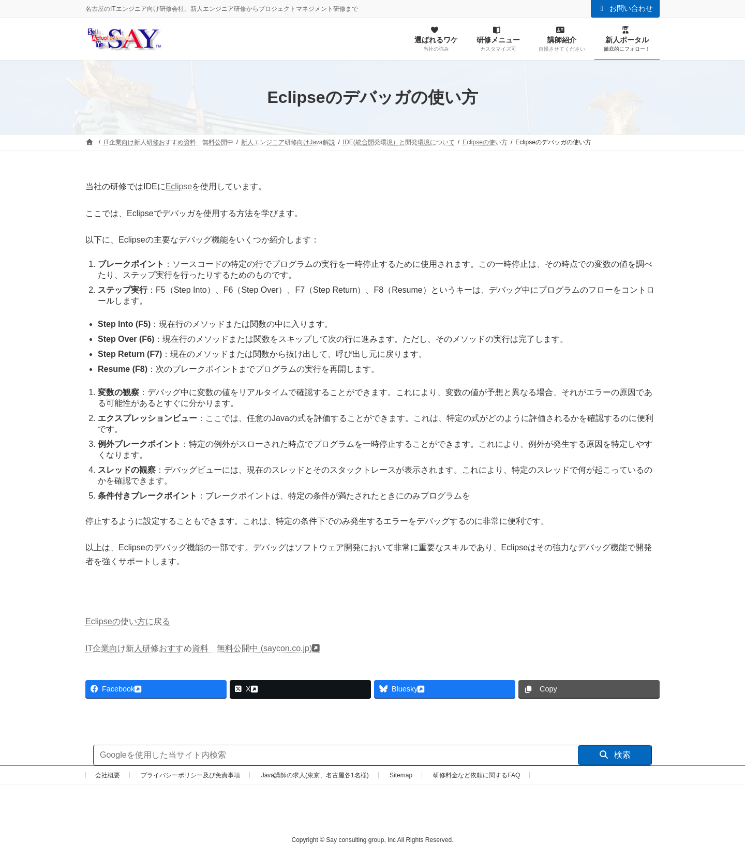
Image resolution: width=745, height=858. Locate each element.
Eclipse (179, 186)
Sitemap (401, 775)
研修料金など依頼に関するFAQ (476, 775)
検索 (615, 754)
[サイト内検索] (336, 755)
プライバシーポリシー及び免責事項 (190, 775)
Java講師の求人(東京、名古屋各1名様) (315, 775)
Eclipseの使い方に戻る (127, 621)
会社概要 (107, 775)
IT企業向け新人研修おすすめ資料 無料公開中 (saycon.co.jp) (198, 648)
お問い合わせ (625, 8)
